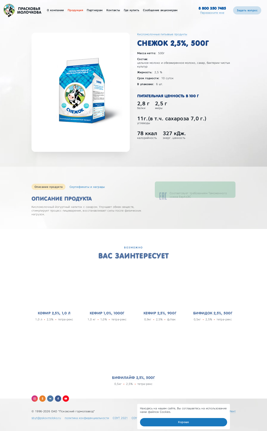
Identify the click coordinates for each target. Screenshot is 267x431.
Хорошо (183, 422)
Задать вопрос (247, 10)
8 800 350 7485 (212, 8)
